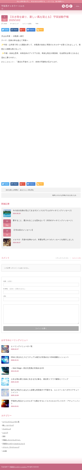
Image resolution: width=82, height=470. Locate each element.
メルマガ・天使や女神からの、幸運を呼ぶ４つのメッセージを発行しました (43, 240)
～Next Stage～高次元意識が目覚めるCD (27, 368)
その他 (4, 451)
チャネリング (14, 23)
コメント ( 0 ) (76, 258)
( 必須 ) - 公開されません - (14, 289)
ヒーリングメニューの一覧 (21, 346)
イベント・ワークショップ (10, 447)
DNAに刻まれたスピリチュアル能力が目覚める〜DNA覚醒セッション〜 (40, 357)
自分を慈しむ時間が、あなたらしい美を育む (20, 190)
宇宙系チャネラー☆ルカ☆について (13, 443)
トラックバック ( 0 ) (61, 258)
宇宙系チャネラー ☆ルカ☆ (18, 467)
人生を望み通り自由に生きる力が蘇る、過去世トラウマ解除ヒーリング (39, 379)
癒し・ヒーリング (8, 425)
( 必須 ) (7, 281)
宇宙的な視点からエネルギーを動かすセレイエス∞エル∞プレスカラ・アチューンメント (45, 402)
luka (37, 23)
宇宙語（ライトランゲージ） (11, 440)
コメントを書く (27, 23)
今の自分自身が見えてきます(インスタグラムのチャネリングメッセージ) (42, 210)
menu (77, 6)
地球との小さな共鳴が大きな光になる (64, 195)
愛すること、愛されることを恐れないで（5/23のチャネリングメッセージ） (43, 220)
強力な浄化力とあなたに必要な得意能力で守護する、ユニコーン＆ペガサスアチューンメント (45, 391)
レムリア (5, 432)
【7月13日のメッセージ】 (23, 230)
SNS (3, 436)
